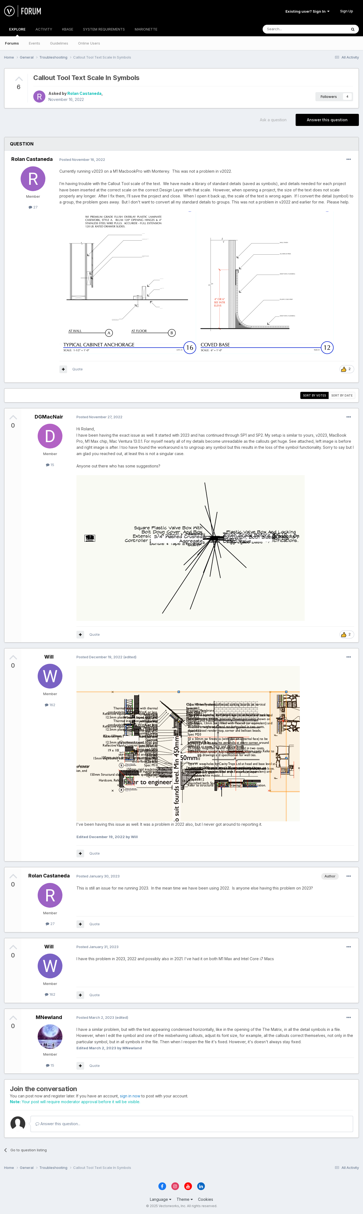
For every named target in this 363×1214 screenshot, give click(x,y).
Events (34, 43)
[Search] (291, 29)
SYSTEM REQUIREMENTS (104, 29)
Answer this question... (57, 1123)
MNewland (49, 1017)
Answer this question (327, 119)
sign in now (130, 1096)
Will (49, 657)
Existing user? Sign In (307, 11)
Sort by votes (314, 395)
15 (50, 465)
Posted (82, 159)
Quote (77, 369)
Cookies (205, 1199)
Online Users (89, 43)
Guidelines (59, 43)
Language (160, 1199)
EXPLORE (17, 31)
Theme (185, 1199)
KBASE (67, 29)
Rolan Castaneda (84, 93)
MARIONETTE (146, 29)
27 (33, 207)
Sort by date (342, 395)
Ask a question (273, 119)
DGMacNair (49, 417)
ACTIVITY (43, 29)
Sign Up (346, 11)
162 (50, 705)
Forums (12, 43)
